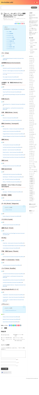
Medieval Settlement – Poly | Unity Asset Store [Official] (13, 104)
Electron (31, 95)
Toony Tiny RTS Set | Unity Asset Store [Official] (12, 107)
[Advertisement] (19, 18)
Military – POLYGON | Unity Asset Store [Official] (12, 196)
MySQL (31, 125)
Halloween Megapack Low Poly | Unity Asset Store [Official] (14, 151)
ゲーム (31, 178)
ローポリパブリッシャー (11, 63)
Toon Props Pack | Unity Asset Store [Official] (11, 159)
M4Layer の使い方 (33, 45)
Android (31, 82)
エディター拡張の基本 (7, 352)
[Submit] (34, 8)
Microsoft (31, 121)
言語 (31, 212)
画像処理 (31, 207)
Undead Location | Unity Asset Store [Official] (12, 146)
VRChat (31, 156)
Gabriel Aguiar (5, 349)
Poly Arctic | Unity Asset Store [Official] (10, 132)
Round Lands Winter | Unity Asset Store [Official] (12, 135)
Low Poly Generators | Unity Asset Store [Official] (12, 280)
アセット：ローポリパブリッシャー (11, 325)
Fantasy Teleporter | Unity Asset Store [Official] (12, 231)
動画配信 (31, 196)
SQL (31, 142)
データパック (33, 64)
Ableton (31, 75)
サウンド (31, 180)
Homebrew (32, 106)
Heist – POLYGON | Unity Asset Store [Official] (12, 215)
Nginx (31, 126)
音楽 (31, 215)
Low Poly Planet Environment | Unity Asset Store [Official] (14, 271)
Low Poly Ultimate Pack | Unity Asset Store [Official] (13, 297)
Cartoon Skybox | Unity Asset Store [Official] (11, 263)
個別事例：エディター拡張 (19, 350)
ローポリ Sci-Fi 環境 (10, 52)
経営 (31, 210)
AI (30, 78)
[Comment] (13, 369)
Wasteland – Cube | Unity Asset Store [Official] (12, 164)
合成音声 (31, 198)
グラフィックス (32, 176)
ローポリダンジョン (10, 50)
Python (31, 135)
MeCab (31, 118)
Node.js (31, 128)
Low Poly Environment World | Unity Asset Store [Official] (14, 288)
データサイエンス (33, 184)
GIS (30, 99)
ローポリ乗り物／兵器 (10, 61)
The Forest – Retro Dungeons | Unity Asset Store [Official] (14, 85)
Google (31, 102)
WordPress (32, 163)
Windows (31, 161)
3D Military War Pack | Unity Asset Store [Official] (12, 189)
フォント (31, 188)
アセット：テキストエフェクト (7, 355)
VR (30, 154)
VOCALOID (31, 152)
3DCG (31, 73)
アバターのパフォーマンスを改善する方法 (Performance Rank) (33, 36)
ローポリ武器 (9, 60)
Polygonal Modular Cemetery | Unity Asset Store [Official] (14, 148)
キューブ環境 (9, 46)
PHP (31, 133)
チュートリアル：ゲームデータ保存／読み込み (20, 355)
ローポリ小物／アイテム (11, 58)
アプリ (31, 173)
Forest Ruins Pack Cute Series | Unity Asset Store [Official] (14, 169)
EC (30, 94)
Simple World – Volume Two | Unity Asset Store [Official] (14, 312)
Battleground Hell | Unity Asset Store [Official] (12, 180)
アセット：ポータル (9, 224)
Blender (31, 87)
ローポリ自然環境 (10, 48)
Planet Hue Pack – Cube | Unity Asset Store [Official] (13, 167)
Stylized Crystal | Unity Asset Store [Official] (11, 239)
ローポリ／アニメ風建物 (11, 54)
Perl (31, 132)
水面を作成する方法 (33, 32)
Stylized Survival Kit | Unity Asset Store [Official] (12, 83)
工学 (31, 200)
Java (31, 109)
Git (30, 101)
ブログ (31, 189)
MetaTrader (32, 120)
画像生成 (31, 208)
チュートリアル (33, 57)
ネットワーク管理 (33, 186)
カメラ (31, 175)
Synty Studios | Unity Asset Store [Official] (11, 336)
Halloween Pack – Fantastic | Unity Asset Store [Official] (13, 143)
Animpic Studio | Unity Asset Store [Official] (11, 331)
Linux (31, 113)
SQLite (31, 144)
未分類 (31, 203)
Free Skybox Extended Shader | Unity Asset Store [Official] (14, 260)
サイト (17, 380)
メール (17, 377)
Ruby (31, 137)
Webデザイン (32, 159)
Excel (31, 97)
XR (30, 164)
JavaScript (32, 111)
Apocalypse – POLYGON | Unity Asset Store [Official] (13, 206)
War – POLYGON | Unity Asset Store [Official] (11, 194)
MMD (31, 123)
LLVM (31, 114)
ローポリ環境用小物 (10, 56)
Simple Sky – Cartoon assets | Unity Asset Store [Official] (14, 258)
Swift (31, 145)
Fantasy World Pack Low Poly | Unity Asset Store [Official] (14, 295)
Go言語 (31, 104)
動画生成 (31, 193)
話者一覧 (32, 30)
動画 (31, 191)
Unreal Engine (32, 149)
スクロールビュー (19, 352)
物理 (31, 205)
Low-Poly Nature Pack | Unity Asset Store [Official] (12, 94)
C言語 (31, 90)
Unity (6, 33)
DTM (31, 92)
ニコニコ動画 (31, 43)
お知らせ (31, 168)
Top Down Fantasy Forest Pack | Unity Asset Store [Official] (14, 172)
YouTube (31, 166)
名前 (17, 374)
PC (30, 130)
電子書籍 (31, 214)
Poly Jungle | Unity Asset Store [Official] (11, 92)
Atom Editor (32, 85)
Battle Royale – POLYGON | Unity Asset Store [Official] (13, 191)
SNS (31, 140)
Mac (31, 116)
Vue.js (31, 157)
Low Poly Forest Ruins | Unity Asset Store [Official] (12, 162)
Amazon (31, 80)
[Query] (16, 7)
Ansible (31, 83)
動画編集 (31, 195)
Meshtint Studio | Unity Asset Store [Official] (11, 334)
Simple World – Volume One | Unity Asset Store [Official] (13, 309)
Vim (30, 151)
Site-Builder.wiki (7, 2)
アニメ (31, 171)
